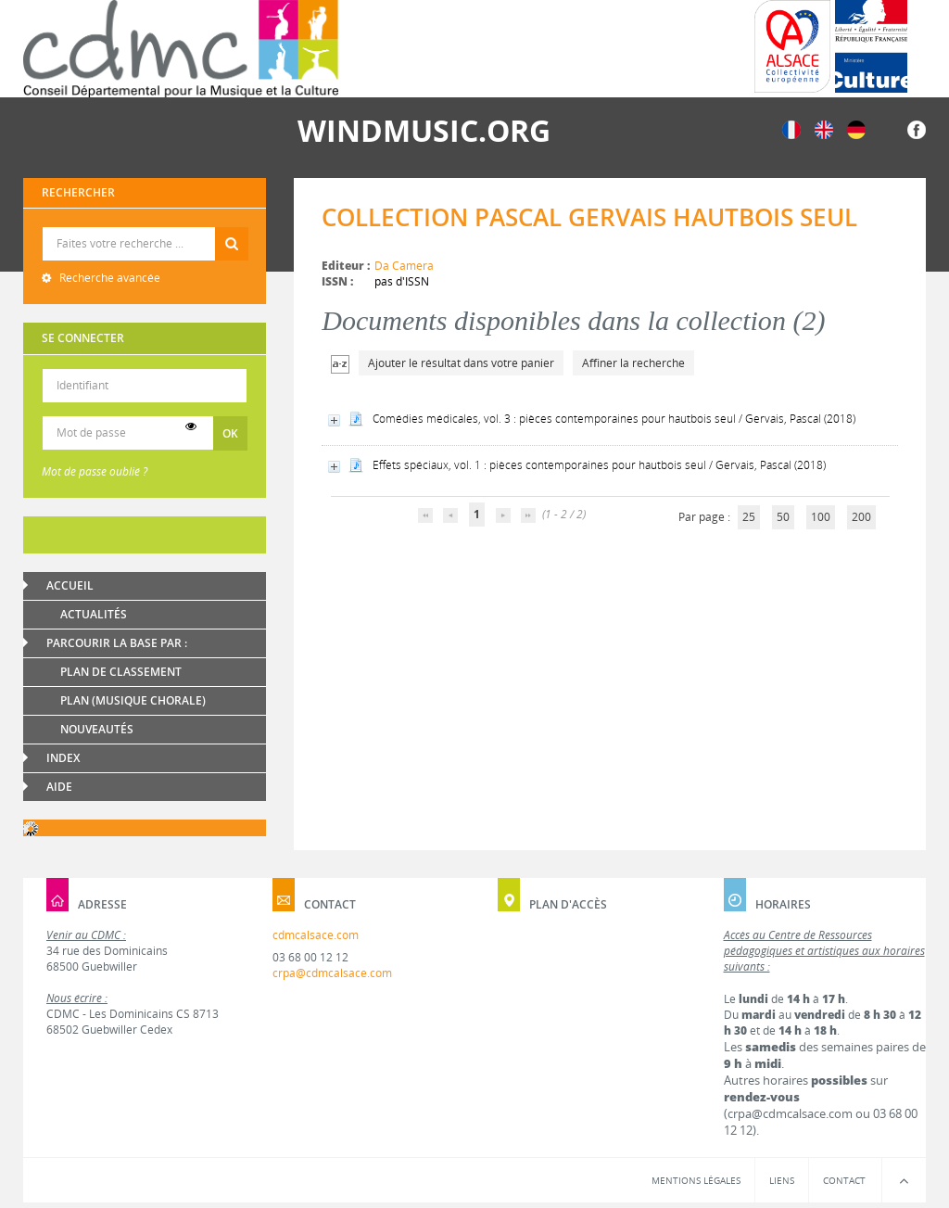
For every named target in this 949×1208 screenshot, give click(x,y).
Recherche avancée (108, 278)
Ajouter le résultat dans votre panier (461, 363)
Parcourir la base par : (116, 643)
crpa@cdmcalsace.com (332, 973)
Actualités (93, 614)
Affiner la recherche (633, 363)
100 (820, 517)
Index (63, 758)
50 (783, 517)
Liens (781, 1180)
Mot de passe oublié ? (94, 471)
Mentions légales (696, 1180)
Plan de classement (121, 672)
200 (861, 517)
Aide (59, 787)
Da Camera (404, 265)
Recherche (145, 227)
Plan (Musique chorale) (133, 700)
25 (748, 517)
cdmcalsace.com (315, 935)
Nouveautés (96, 729)
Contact (844, 1180)
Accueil (70, 585)
